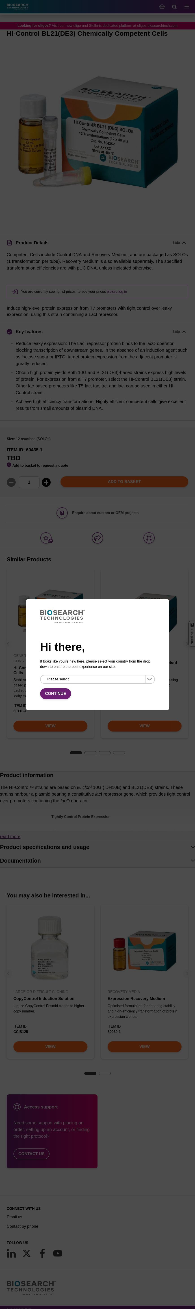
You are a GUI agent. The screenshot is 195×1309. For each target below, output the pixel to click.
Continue (55, 693)
